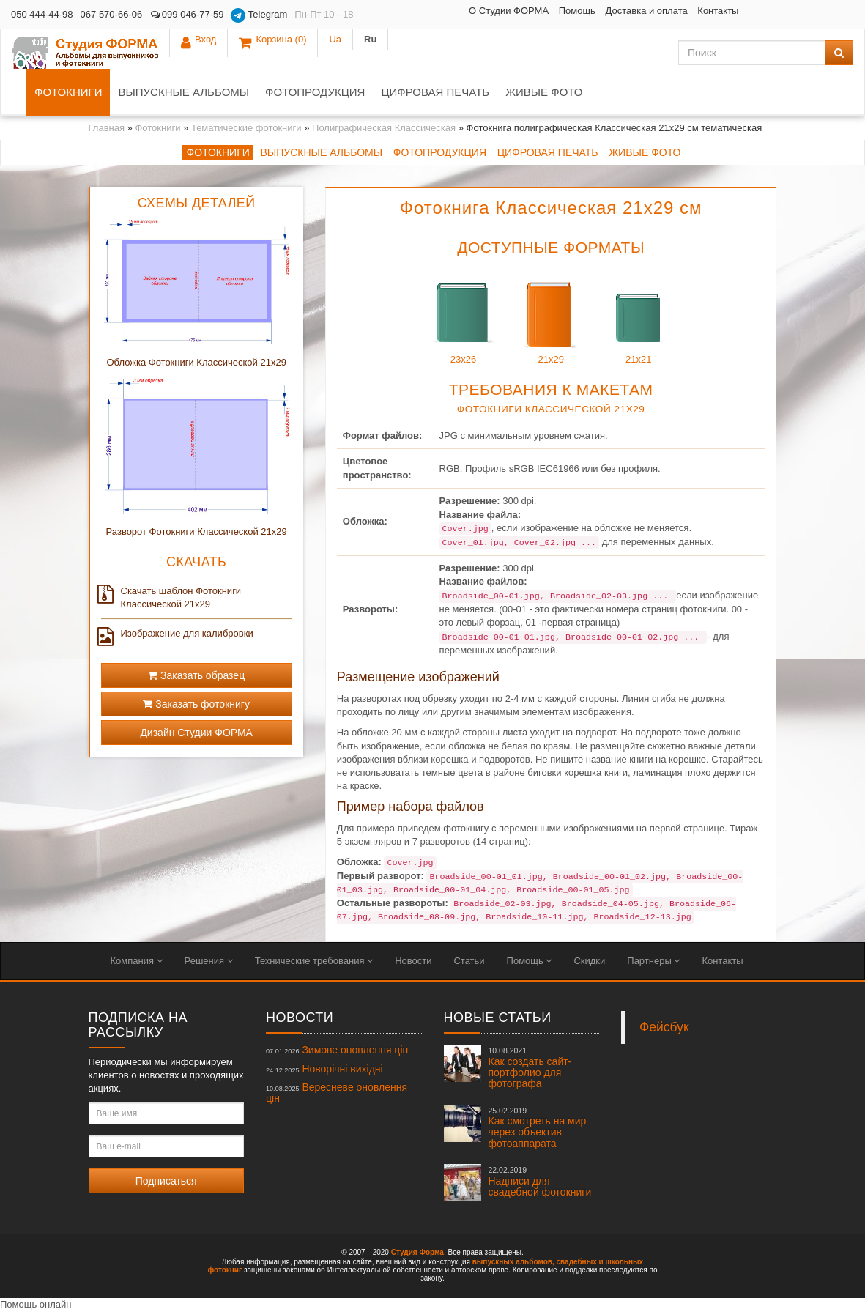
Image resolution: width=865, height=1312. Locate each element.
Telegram (259, 15)
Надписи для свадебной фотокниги (540, 1181)
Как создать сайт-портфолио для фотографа (530, 1067)
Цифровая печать (435, 92)
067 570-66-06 (112, 14)
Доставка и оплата (537, 10)
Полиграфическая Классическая (384, 127)
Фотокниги (68, 92)
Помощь (467, 10)
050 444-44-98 (42, 14)
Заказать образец (196, 675)
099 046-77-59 (186, 14)
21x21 (638, 314)
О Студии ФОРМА (399, 10)
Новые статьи (498, 1017)
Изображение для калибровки (177, 633)
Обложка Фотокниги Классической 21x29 (196, 362)
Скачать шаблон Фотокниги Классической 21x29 (171, 597)
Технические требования (314, 960)
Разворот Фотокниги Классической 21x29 (196, 531)
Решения (209, 960)
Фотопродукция (315, 92)
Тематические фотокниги (246, 127)
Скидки (589, 960)
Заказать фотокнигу (196, 704)
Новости (413, 960)
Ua (801, 14)
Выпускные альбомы (183, 92)
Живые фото (543, 92)
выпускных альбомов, (513, 1262)
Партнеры (653, 960)
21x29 (550, 314)
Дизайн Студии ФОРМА (196, 732)
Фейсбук (664, 1027)
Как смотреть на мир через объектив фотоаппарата (538, 1127)
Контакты (608, 10)
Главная (107, 127)
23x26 (463, 314)
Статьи (468, 960)
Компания (137, 960)
